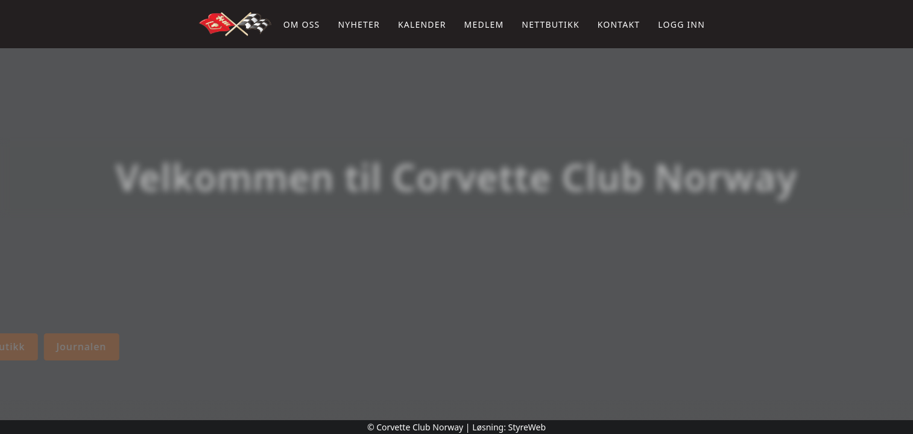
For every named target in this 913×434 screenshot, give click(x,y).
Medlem (484, 24)
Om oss (301, 24)
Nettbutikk (550, 24)
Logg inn (681, 24)
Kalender (422, 24)
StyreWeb (527, 427)
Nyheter (358, 24)
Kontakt (619, 24)
